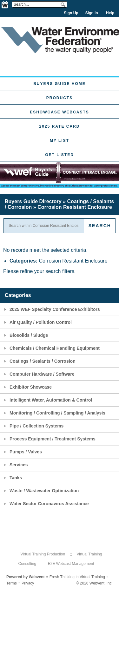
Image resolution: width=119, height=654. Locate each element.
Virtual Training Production (43, 554)
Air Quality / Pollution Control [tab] (37, 322)
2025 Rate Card (59, 126)
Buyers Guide (33, 201)
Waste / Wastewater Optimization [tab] (40, 490)
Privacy (28, 583)
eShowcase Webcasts (59, 112)
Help (110, 13)
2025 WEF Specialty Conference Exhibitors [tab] (51, 309)
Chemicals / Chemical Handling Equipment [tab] (51, 348)
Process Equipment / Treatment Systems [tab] (49, 438)
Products (59, 98)
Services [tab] (15, 464)
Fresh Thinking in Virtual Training (77, 577)
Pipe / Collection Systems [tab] (32, 425)
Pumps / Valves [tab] (22, 451)
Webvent (37, 577)
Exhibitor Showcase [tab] (27, 387)
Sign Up (71, 13)
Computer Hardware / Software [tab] (38, 374)
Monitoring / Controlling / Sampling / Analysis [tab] (53, 412)
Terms (11, 583)
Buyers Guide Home (59, 84)
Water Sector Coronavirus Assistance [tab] (45, 503)
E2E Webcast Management (71, 563)
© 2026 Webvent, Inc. (94, 583)
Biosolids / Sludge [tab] (25, 335)
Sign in (91, 13)
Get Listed (59, 155)
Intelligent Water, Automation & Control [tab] (47, 400)
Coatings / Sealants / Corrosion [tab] (39, 361)
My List (59, 140)
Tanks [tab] (12, 477)
